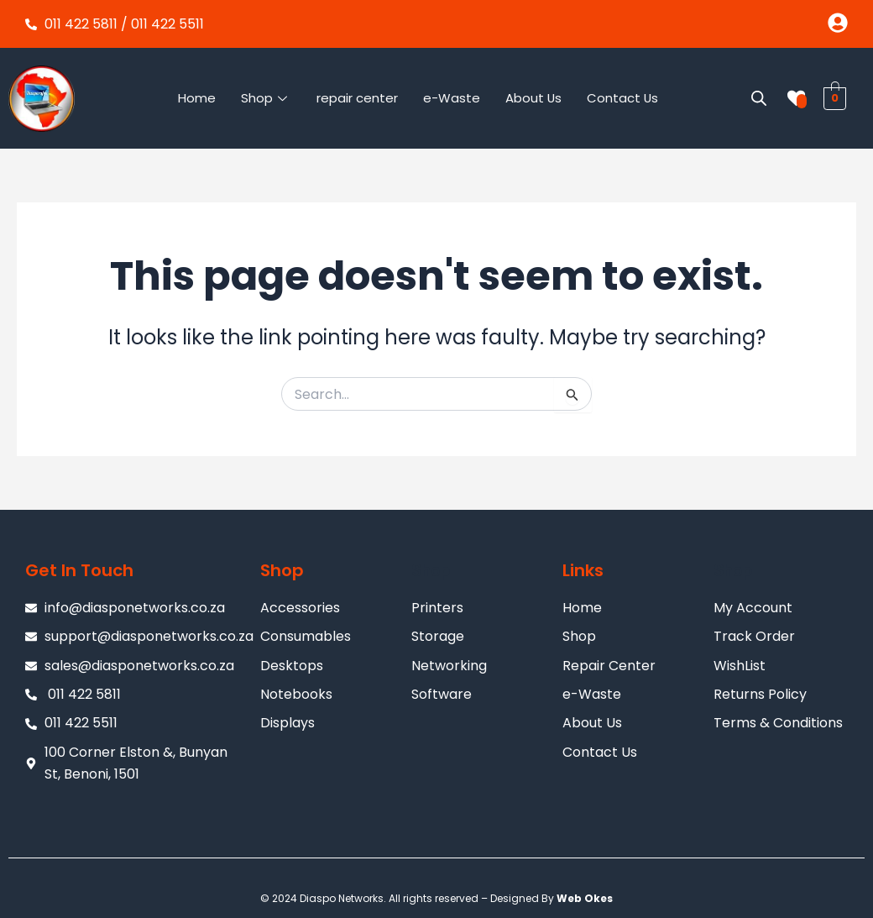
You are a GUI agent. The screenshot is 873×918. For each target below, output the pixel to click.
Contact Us (623, 98)
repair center (356, 98)
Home (196, 98)
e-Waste (450, 98)
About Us (533, 98)
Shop (265, 98)
